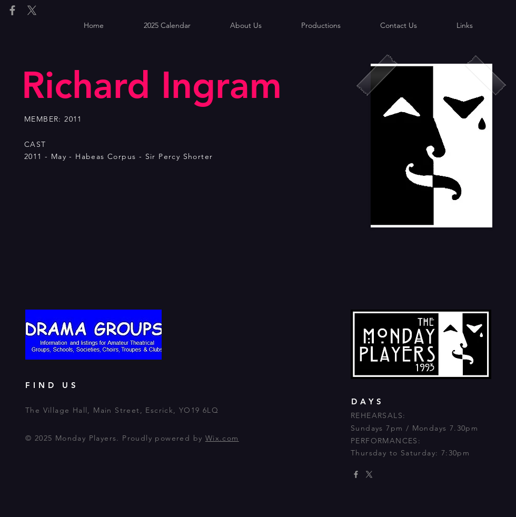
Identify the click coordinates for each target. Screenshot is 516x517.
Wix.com (222, 438)
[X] (31, 10)
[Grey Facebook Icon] (12, 10)
